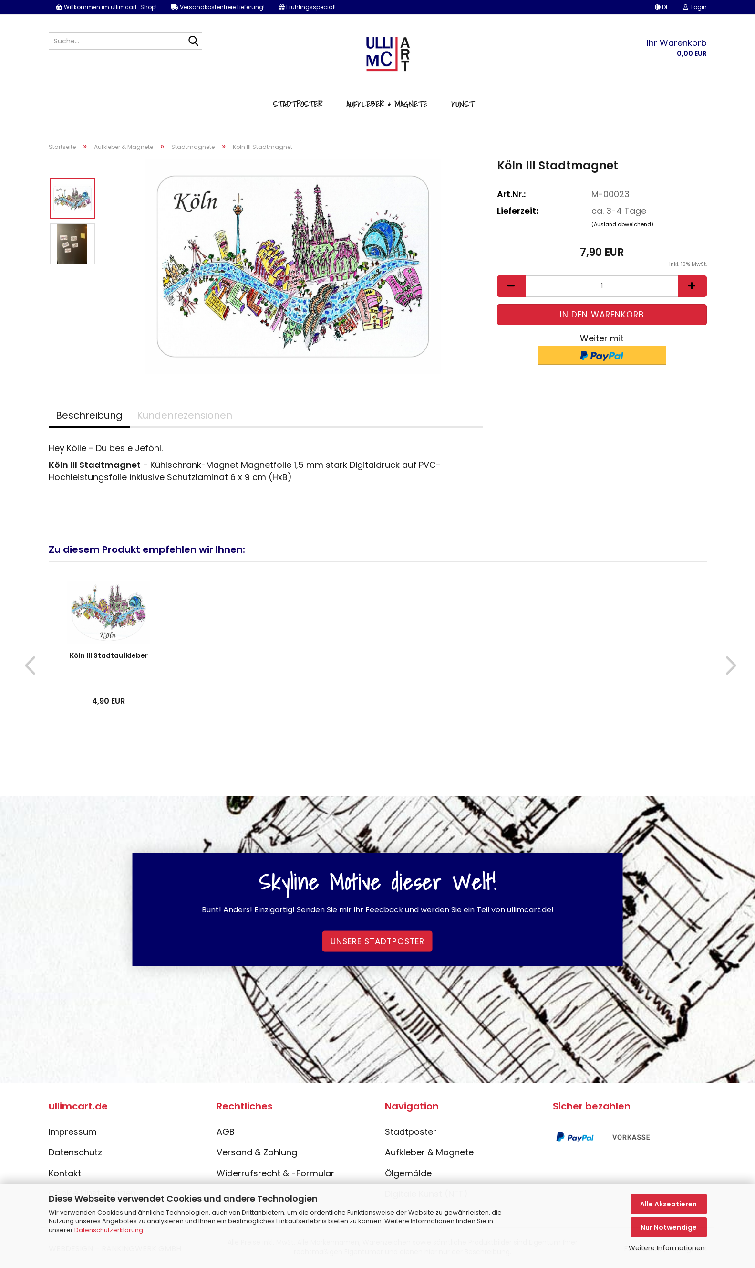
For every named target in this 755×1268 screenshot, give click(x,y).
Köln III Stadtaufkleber (109, 655)
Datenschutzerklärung (108, 1230)
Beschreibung (89, 415)
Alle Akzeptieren (668, 1204)
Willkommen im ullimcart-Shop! (106, 7)
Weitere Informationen (667, 1248)
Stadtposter (297, 104)
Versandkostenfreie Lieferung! (218, 7)
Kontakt (65, 1173)
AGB (226, 1132)
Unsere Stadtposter (377, 941)
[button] (662, 7)
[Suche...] (193, 41)
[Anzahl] (602, 286)
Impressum (73, 1132)
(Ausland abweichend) (622, 224)
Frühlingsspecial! (307, 7)
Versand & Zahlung (257, 1152)
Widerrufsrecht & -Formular (275, 1173)
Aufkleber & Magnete (386, 104)
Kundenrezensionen (184, 415)
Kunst (462, 104)
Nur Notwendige (669, 1227)
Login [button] (695, 7)
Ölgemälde (408, 1173)
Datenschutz (75, 1152)
